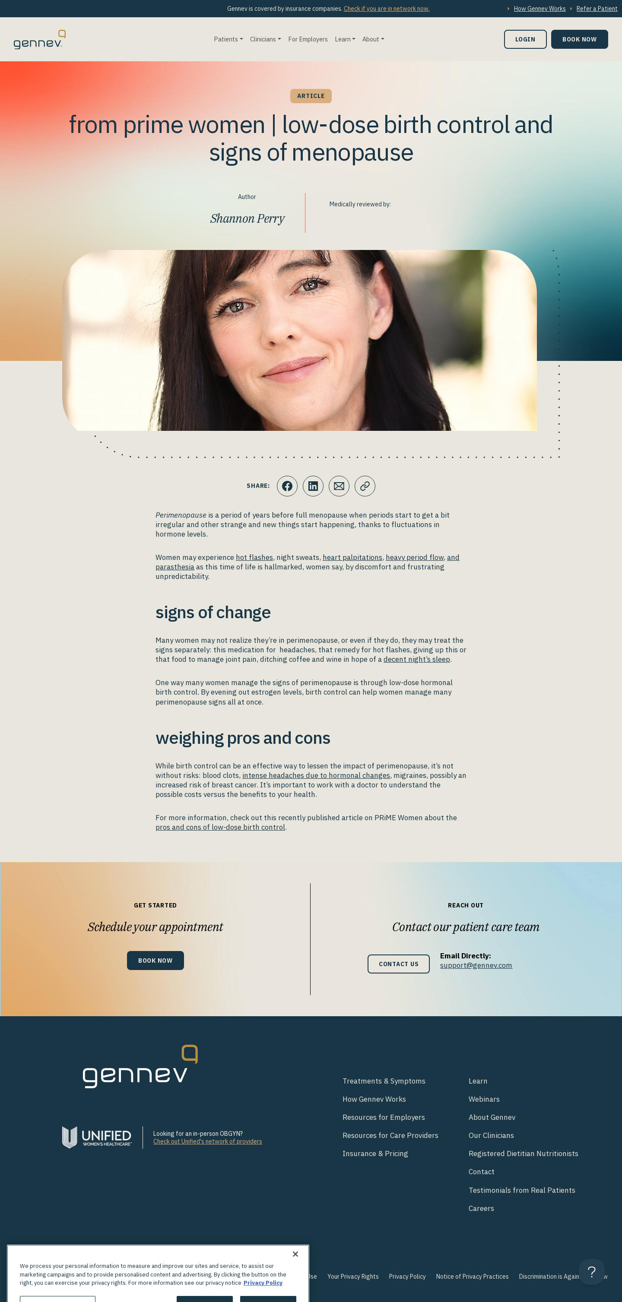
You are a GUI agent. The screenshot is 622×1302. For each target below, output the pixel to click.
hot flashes (254, 557)
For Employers (308, 39)
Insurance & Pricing (375, 1153)
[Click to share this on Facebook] (287, 486)
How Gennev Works (540, 9)
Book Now (579, 39)
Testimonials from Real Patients (522, 1190)
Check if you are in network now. (387, 9)
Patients (226, 39)
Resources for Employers (384, 1117)
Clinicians (263, 39)
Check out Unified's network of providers (207, 1141)
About (370, 39)
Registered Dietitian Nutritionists (523, 1153)
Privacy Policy (407, 1276)
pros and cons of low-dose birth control (220, 827)
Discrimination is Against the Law (563, 1276)
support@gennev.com (476, 965)
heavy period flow (415, 557)
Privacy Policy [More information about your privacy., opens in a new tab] (263, 1296)
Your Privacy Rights (353, 1276)
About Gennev (492, 1117)
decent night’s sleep (417, 659)
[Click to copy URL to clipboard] (365, 486)
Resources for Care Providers (390, 1135)
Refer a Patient (597, 9)
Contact (482, 1171)
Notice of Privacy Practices (472, 1276)
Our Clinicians (491, 1135)
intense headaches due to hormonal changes (316, 775)
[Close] (295, 1267)
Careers (481, 1208)
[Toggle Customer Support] (592, 1272)
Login (525, 39)
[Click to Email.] (339, 486)
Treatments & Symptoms (384, 1081)
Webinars (484, 1099)
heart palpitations (352, 557)
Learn (343, 39)
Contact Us (399, 964)
